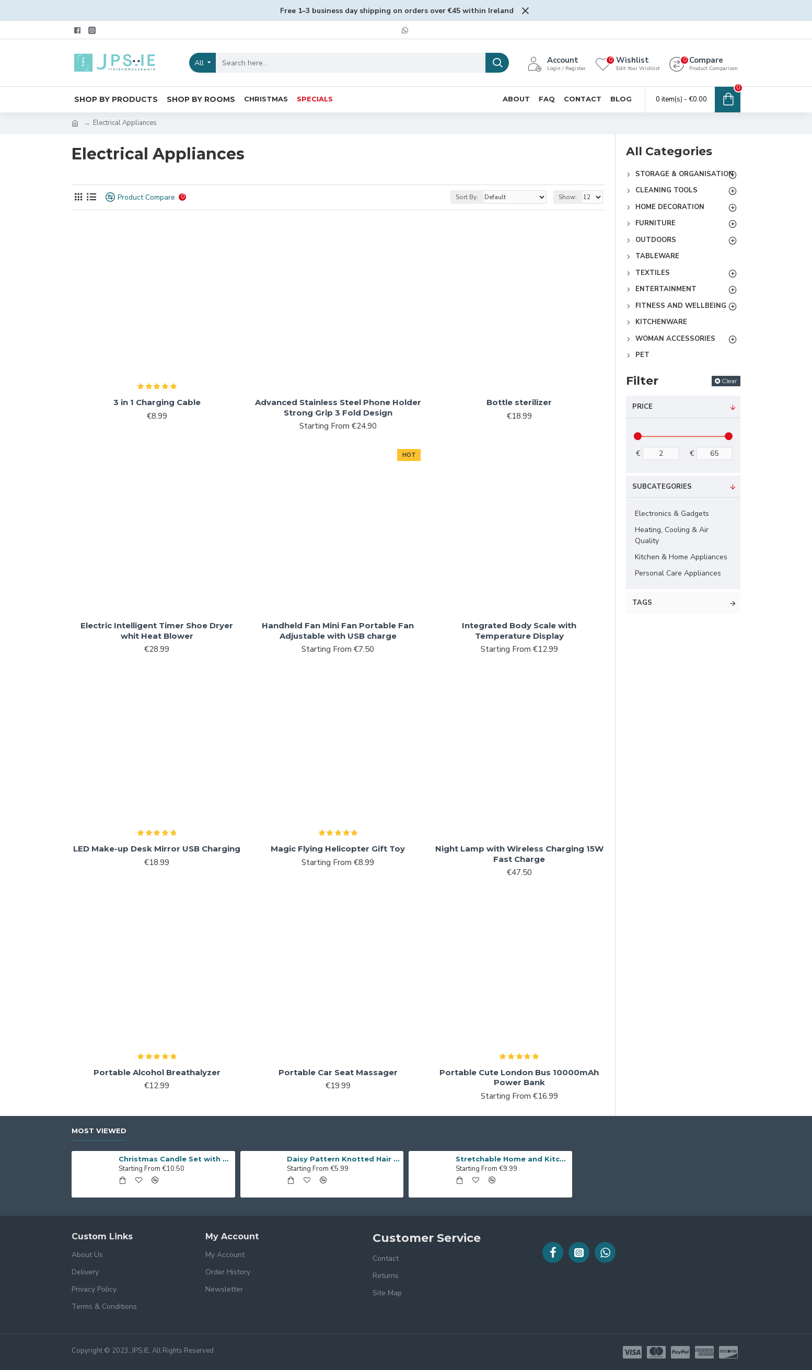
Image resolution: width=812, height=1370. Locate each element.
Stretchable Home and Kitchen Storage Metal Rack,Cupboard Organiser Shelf (512, 1159)
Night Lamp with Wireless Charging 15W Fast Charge (519, 854)
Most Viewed (99, 1130)
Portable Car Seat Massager (338, 1072)
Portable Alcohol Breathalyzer (157, 1072)
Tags (642, 602)
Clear (729, 381)
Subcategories (662, 486)
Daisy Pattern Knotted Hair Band (343, 1159)
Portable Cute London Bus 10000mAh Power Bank (519, 1077)
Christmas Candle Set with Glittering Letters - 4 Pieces (175, 1159)
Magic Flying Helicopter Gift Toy (338, 849)
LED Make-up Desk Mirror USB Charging (156, 849)
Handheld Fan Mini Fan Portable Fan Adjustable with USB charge (338, 630)
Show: (568, 197)
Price (642, 406)
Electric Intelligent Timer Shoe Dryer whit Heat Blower (156, 630)
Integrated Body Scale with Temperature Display (519, 630)
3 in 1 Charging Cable (157, 402)
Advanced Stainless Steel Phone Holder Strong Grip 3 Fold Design (338, 407)
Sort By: (467, 197)
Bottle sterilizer (519, 402)
